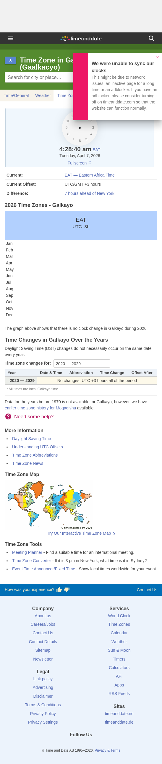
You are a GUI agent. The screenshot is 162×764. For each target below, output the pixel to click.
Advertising (43, 687)
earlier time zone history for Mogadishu (40, 408)
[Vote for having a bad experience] (66, 590)
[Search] (151, 38)
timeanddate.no (119, 713)
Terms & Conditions (43, 704)
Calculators (119, 667)
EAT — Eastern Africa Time (90, 175)
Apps (119, 685)
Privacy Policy (43, 713)
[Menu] (11, 38)
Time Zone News (27, 463)
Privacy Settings (43, 722)
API (119, 676)
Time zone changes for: (28, 363)
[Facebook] (60, 745)
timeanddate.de (119, 722)
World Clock (119, 615)
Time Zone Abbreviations (35, 455)
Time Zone (67, 95)
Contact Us (147, 589)
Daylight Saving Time (31, 438)
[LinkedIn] (81, 745)
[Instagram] (91, 745)
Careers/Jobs (43, 624)
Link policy (43, 678)
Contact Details (43, 641)
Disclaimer (43, 696)
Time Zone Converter (31, 560)
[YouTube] (101, 745)
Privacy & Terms (107, 750)
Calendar (119, 632)
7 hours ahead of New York (89, 193)
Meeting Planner (27, 552)
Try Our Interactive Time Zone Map (79, 533)
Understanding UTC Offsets (37, 446)
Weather (43, 95)
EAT (96, 149)
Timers (119, 659)
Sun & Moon (119, 650)
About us (43, 615)
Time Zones (119, 624)
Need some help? (34, 416)
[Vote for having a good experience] (59, 590)
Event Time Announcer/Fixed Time (43, 569)
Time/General (16, 95)
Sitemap (43, 650)
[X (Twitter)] (71, 745)
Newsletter (43, 659)
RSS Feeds (119, 693)
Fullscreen (80, 163)
